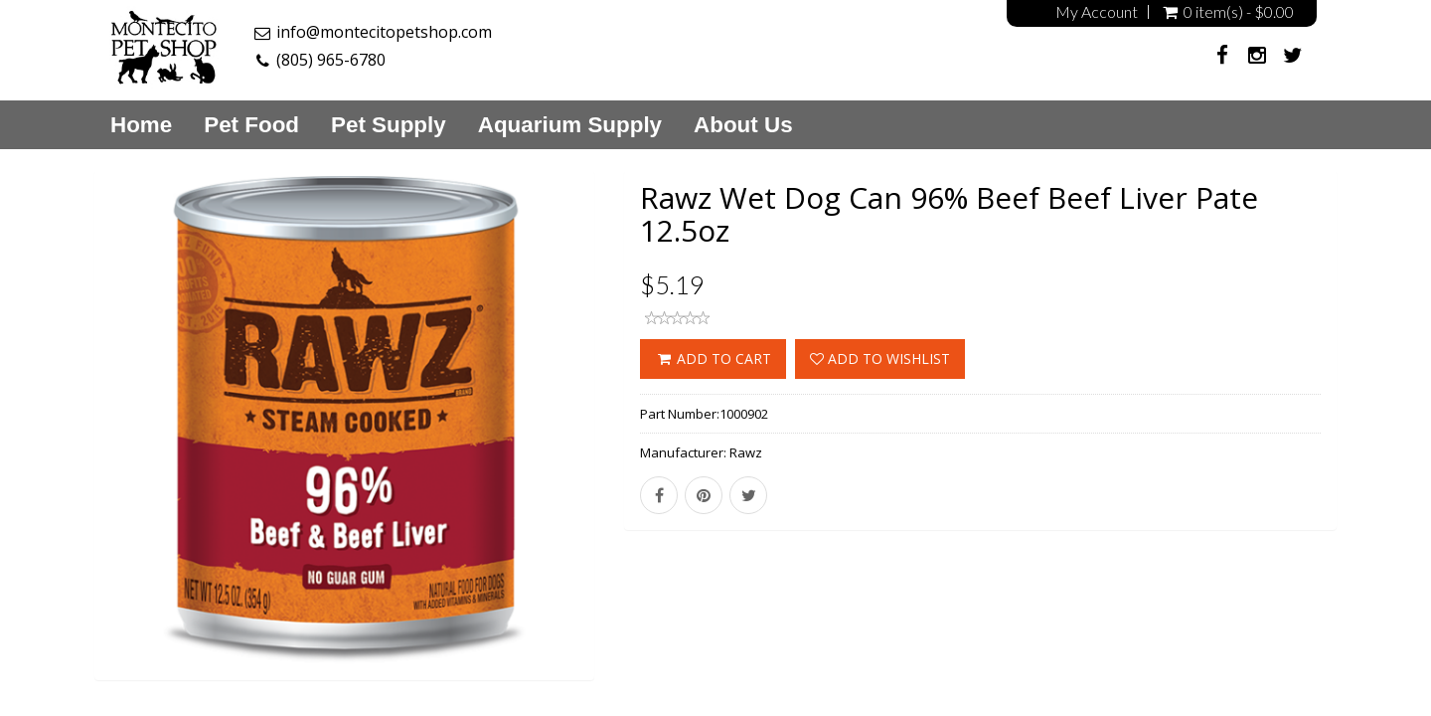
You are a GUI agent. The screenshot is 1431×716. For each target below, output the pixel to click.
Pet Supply (388, 125)
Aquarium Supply (570, 125)
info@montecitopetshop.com (384, 32)
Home (141, 125)
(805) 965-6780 (331, 60)
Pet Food (251, 125)
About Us (743, 125)
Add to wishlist (880, 358)
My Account (1096, 12)
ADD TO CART (713, 358)
